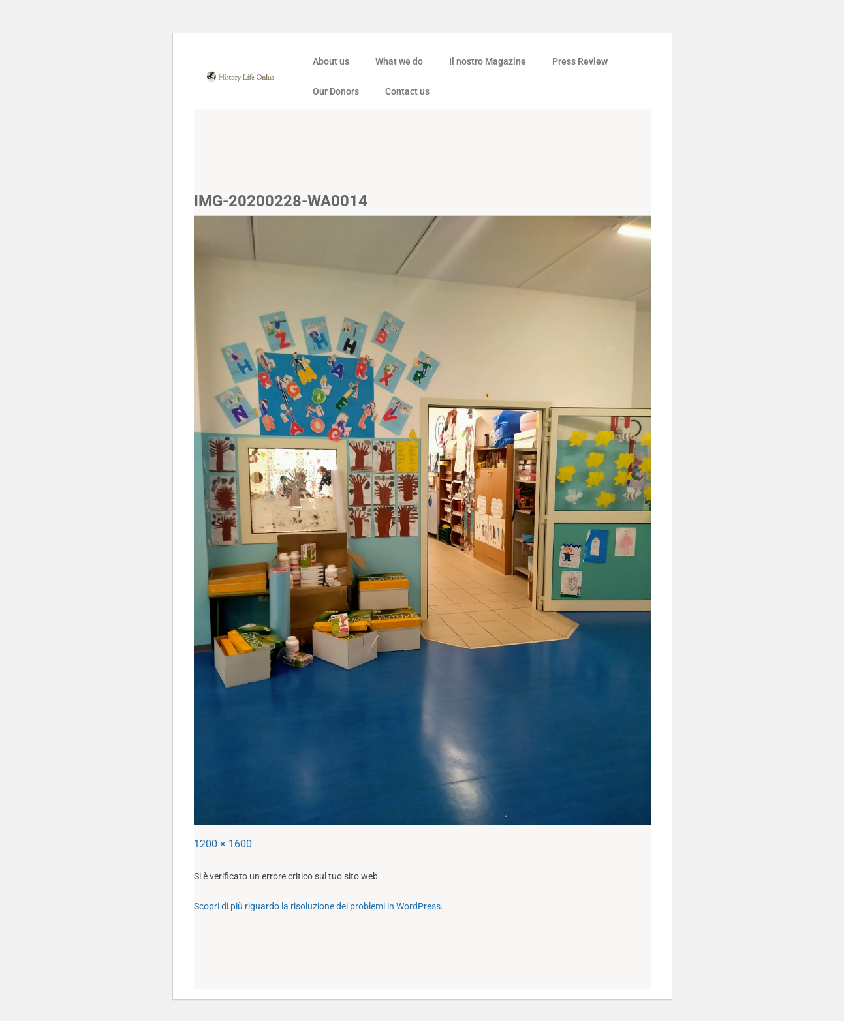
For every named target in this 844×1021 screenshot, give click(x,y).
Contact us (407, 91)
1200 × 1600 (223, 844)
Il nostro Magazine (487, 61)
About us (331, 61)
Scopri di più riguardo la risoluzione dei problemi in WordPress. (318, 906)
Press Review (580, 61)
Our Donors (336, 91)
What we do (399, 61)
